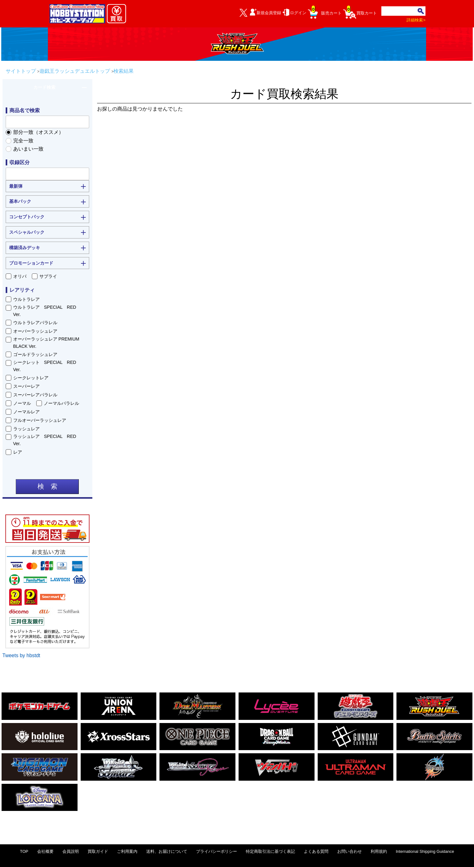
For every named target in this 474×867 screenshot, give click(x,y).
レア (17, 452)
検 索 (47, 486)
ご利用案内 (127, 851)
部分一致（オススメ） (38, 132)
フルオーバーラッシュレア (39, 420)
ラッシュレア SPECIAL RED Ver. (47, 440)
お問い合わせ (349, 851)
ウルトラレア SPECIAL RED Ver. (47, 311)
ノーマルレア (26, 411)
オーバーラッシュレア (35, 331)
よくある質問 (316, 851)
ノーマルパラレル (61, 403)
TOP (24, 851)
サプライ (48, 276)
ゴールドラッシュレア (35, 354)
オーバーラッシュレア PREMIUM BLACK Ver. (46, 342)
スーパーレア (26, 386)
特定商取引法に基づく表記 (270, 851)
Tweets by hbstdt (21, 655)
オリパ (19, 276)
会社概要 (45, 851)
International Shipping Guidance (425, 851)
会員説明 (70, 851)
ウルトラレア (26, 299)
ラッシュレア (26, 428)
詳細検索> (416, 20)
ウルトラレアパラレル (35, 322)
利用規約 (379, 851)
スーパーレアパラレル (35, 394)
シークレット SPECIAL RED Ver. (47, 366)
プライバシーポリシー (216, 851)
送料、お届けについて (166, 851)
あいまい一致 (28, 149)
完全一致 (23, 140)
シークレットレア (31, 377)
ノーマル (22, 403)
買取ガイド (98, 851)
